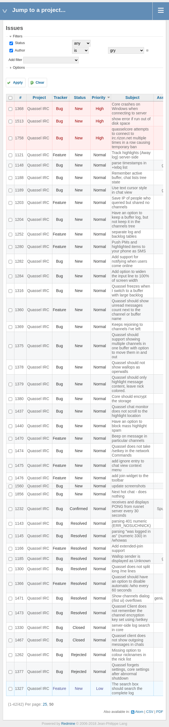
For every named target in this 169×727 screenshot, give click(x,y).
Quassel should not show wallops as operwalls (128, 367)
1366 (19, 583)
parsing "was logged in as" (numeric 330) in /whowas (131, 535)
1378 (19, 367)
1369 (19, 326)
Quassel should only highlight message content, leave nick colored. (129, 384)
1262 (19, 654)
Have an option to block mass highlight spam (129, 425)
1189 (19, 190)
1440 (19, 426)
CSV (149, 712)
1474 (19, 451)
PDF (159, 712)
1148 (19, 165)
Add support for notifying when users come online (129, 261)
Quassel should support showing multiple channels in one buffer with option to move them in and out (130, 345)
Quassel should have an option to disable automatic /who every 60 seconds (130, 583)
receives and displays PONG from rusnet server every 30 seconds (130, 509)
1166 (19, 548)
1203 (19, 202)
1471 (19, 598)
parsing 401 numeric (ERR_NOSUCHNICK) (131, 523)
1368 (19, 108)
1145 (19, 536)
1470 (19, 438)
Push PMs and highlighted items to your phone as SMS (129, 246)
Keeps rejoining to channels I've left (127, 326)
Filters (17, 36)
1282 (19, 261)
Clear (39, 83)
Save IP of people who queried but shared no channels (131, 202)
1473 (19, 613)
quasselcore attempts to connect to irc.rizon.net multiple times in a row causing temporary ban (131, 138)
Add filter (15, 60)
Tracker (61, 97)
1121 (19, 155)
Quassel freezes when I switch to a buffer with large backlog (131, 290)
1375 (19, 346)
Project (39, 97)
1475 (19, 465)
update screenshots (128, 486)
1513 (19, 121)
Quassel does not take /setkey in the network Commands (131, 450)
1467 (19, 640)
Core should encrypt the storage (129, 398)
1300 (19, 569)
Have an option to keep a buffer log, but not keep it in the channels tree (130, 219)
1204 (19, 219)
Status (19, 43)
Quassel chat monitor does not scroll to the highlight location (130, 411)
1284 (19, 276)
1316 (19, 290)
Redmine (68, 724)
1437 (19, 411)
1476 (19, 478)
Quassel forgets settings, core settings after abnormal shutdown (130, 671)
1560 (19, 486)
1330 (19, 627)
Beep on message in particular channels (129, 438)
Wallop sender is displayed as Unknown (131, 558)
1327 (19, 688)
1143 (19, 523)
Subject (132, 97)
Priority (98, 97)
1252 (19, 234)
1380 (19, 398)
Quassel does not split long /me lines (131, 568)
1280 (19, 246)
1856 (19, 494)
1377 (19, 671)
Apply (18, 83)
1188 (19, 177)
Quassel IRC (38, 108)
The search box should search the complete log (127, 688)
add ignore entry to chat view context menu (128, 465)
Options (19, 68)
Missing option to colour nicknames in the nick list (129, 654)
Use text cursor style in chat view (129, 190)
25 (45, 704)
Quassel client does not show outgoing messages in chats (128, 640)
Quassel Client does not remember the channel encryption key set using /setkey (130, 613)
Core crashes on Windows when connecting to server (129, 108)
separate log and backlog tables (126, 234)
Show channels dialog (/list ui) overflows (130, 598)
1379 (19, 384)
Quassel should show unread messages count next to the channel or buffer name (130, 310)
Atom (139, 712)
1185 (19, 558)
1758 (19, 138)
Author (19, 50)
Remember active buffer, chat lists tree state (129, 177)
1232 (19, 508)
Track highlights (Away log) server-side (131, 154)
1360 (19, 310)
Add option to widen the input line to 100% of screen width (130, 276)
